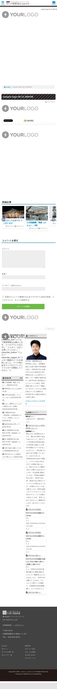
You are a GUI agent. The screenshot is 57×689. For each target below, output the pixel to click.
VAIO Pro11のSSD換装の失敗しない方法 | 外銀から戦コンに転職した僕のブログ (35, 564)
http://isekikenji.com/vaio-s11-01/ (36, 550)
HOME (7, 87)
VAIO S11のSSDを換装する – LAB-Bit (35, 517)
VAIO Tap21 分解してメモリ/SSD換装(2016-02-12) (11, 452)
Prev (3, 220)
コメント (5, 249)
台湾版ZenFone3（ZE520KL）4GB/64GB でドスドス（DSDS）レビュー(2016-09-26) (12, 419)
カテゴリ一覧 (7, 658)
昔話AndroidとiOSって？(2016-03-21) (11, 428)
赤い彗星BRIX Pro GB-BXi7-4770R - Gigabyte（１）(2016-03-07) (12, 444)
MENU (2, 3)
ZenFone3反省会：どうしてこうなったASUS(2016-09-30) (11, 400)
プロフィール (30, 661)
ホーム (5, 652)
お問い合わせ (30, 658)
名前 (4, 277)
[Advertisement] (28, 53)
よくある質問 (30, 655)
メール (4, 288)
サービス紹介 (30, 652)
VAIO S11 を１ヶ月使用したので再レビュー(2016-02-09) (12, 458)
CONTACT (53, 3)
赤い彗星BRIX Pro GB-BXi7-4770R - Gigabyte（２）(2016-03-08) (12, 435)
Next (54, 220)
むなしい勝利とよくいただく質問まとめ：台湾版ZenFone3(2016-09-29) (12, 409)
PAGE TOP (50, 332)
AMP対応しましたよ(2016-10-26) (12, 393)
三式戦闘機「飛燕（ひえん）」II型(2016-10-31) (11, 387)
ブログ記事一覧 (8, 655)
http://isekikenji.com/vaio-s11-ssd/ (36, 527)
